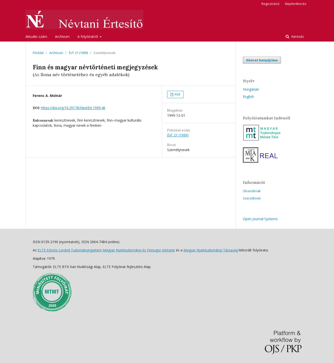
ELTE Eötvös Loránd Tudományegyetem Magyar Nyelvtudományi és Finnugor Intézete (106, 250)
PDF (177, 94)
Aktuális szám (36, 36)
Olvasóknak (252, 191)
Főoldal (38, 53)
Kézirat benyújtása (262, 60)
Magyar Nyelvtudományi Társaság (210, 250)
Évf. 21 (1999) (78, 53)
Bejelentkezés (295, 3)
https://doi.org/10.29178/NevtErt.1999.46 (73, 107)
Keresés (297, 36)
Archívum (62, 36)
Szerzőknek (252, 198)
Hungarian (251, 89)
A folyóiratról (88, 36)
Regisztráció (270, 3)
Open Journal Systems (260, 219)
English (248, 96)
